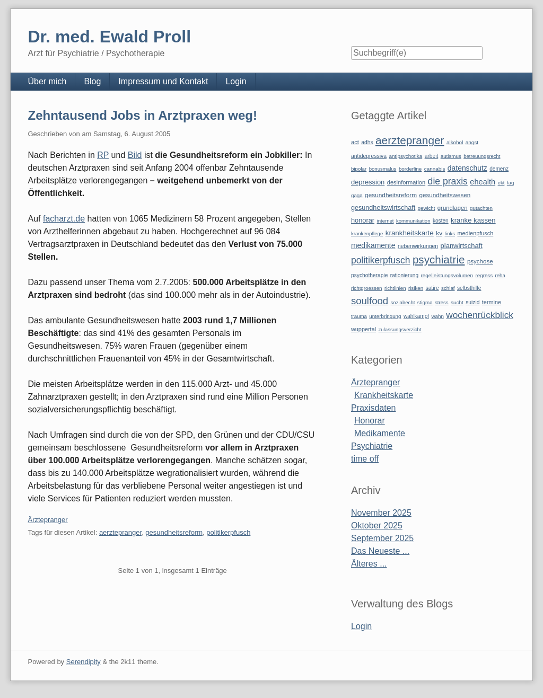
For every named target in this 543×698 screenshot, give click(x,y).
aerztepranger (120, 532)
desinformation (406, 182)
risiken (415, 288)
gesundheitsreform (174, 532)
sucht (457, 302)
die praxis (448, 181)
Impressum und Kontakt (163, 81)
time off (365, 458)
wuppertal (363, 329)
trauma (359, 316)
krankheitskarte (410, 233)
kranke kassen (473, 220)
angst (472, 142)
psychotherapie (369, 275)
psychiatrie (439, 259)
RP (103, 155)
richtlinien (395, 288)
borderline (410, 169)
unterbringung (385, 316)
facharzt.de (64, 218)
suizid (472, 302)
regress (484, 275)
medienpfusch (476, 233)
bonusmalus (383, 169)
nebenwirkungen (418, 246)
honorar (362, 220)
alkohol (454, 142)
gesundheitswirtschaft (383, 207)
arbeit (432, 156)
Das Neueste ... (380, 550)
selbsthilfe (469, 288)
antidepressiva (369, 156)
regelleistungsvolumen (447, 275)
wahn (438, 316)
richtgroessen (366, 288)
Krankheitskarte (383, 395)
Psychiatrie (371, 445)
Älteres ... (369, 563)
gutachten (481, 208)
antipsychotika (405, 156)
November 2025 (381, 512)
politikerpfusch (228, 532)
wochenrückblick (479, 315)
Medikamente (379, 433)
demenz (499, 169)
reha (500, 275)
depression (367, 182)
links (450, 233)
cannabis (434, 169)
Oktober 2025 (376, 525)
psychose (480, 261)
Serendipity (83, 662)
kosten (441, 221)
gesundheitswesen (445, 194)
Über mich (47, 81)
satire (432, 288)
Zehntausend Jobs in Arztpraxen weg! (142, 115)
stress (442, 302)
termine (491, 302)
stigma (425, 302)
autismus (451, 156)
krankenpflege (367, 233)
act (355, 142)
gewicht (426, 208)
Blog (92, 81)
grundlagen (452, 208)
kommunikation (413, 221)
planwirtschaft (462, 246)
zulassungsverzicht (400, 329)
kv (439, 233)
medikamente (373, 245)
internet (385, 221)
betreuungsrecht (481, 156)
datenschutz (467, 168)
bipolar (358, 169)
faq (510, 182)
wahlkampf (416, 316)
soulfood (369, 300)
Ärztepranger (47, 520)
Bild (135, 155)
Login (235, 81)
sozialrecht (403, 302)
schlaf (447, 288)
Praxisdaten (373, 407)
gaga (357, 195)
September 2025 (382, 538)
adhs (367, 142)
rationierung (404, 275)
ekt (501, 182)
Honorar (369, 420)
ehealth (482, 182)
